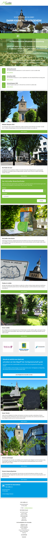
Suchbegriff (4, 193)
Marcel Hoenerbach (18, 36)
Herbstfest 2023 (11, 76)
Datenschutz (24, 520)
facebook (24, 536)
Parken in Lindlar (24, 514)
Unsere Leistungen (24, 531)
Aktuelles (24, 517)
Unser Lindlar (24, 513)
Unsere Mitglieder (24, 527)
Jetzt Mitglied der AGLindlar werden (24, 374)
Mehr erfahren (10, 72)
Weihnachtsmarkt (11, 69)
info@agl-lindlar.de (9, 493)
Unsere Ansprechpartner (24, 530)
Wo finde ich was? (24, 512)
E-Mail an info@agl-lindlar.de (30, 36)
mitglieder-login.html (42, 36)
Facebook (6, 36)
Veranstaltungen (24, 516)
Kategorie (4, 187)
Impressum (24, 519)
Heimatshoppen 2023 (12, 83)
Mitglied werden (24, 525)
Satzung (24, 532)
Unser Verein (24, 528)
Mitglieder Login (24, 524)
